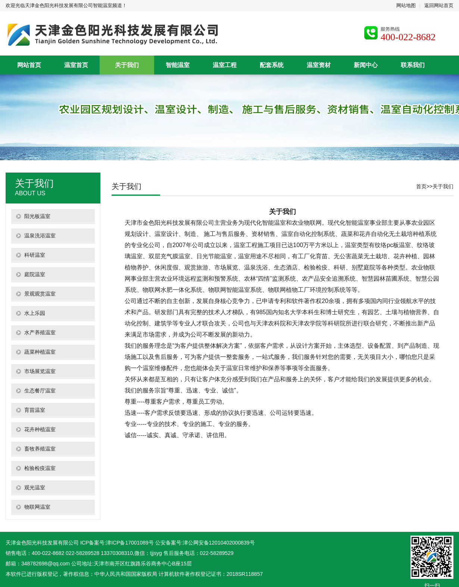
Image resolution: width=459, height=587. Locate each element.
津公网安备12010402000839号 (219, 543)
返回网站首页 (438, 5)
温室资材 (319, 65)
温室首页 (76, 65)
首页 (421, 186)
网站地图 (406, 5)
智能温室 (178, 65)
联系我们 (413, 65)
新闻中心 (366, 65)
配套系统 (272, 65)
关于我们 (127, 65)
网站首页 (29, 65)
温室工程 (225, 65)
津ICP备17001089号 (130, 543)
